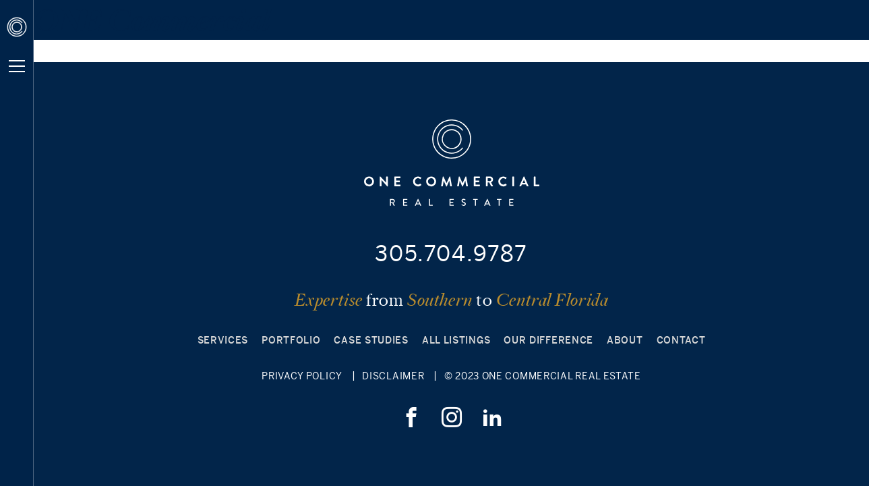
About (625, 340)
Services (223, 340)
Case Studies (371, 340)
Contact (681, 340)
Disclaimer (393, 376)
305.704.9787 (451, 253)
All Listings (456, 340)
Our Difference (548, 340)
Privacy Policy (302, 376)
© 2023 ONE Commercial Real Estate (542, 376)
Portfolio (291, 340)
